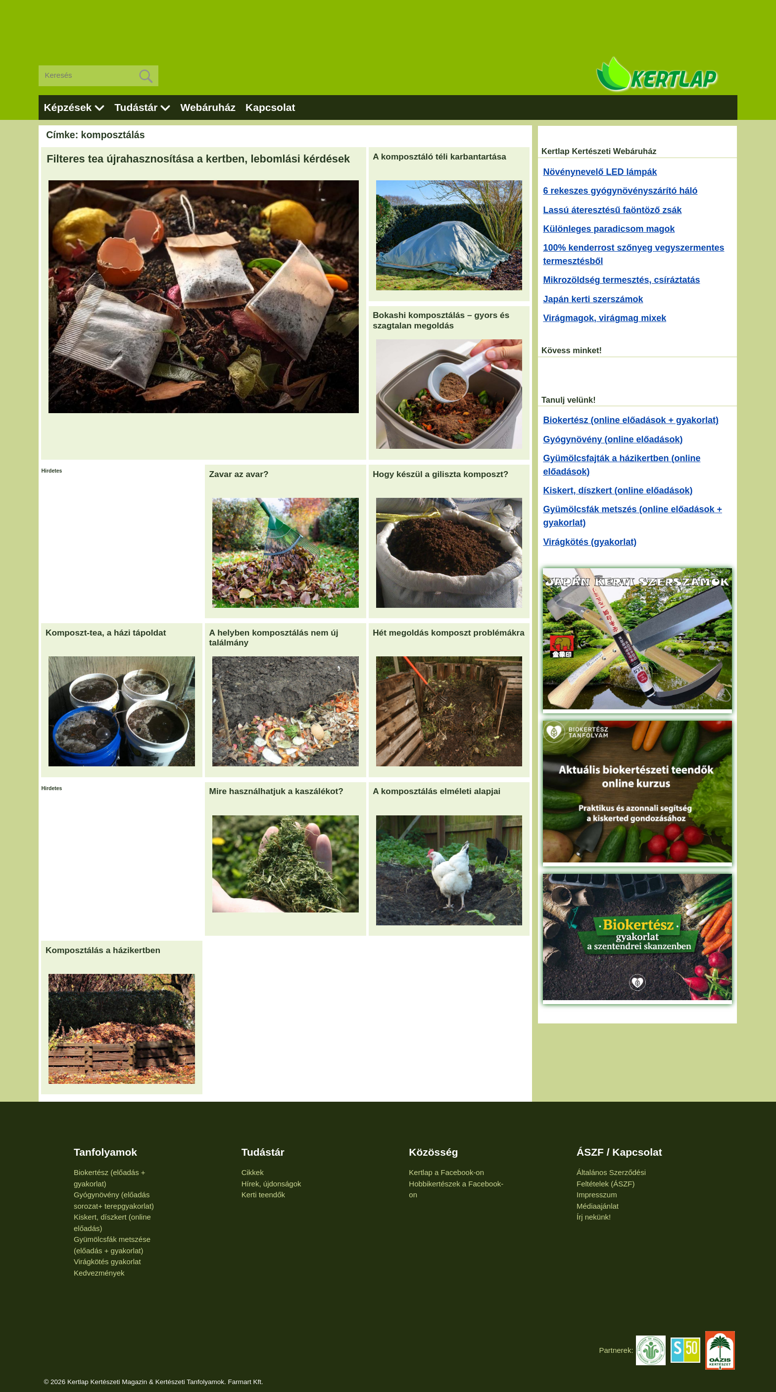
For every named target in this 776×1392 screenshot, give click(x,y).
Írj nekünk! (594, 1217)
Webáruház (208, 107)
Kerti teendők (263, 1194)
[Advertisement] (388, 24)
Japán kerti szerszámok (593, 299)
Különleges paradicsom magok (609, 229)
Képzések (68, 107)
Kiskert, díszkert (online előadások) (617, 490)
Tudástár (135, 107)
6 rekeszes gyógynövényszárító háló (620, 191)
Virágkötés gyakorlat (107, 1261)
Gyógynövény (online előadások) (612, 439)
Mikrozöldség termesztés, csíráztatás (621, 280)
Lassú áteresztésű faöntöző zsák (612, 210)
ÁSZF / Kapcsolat (619, 1152)
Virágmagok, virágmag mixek (604, 318)
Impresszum (597, 1194)
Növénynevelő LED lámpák (600, 172)
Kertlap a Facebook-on (446, 1172)
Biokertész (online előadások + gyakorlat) (631, 420)
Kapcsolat (270, 107)
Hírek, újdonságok (271, 1183)
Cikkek (253, 1172)
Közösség (433, 1152)
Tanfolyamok (105, 1152)
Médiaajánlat (598, 1206)
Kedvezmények (99, 1273)
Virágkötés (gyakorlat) (589, 542)
